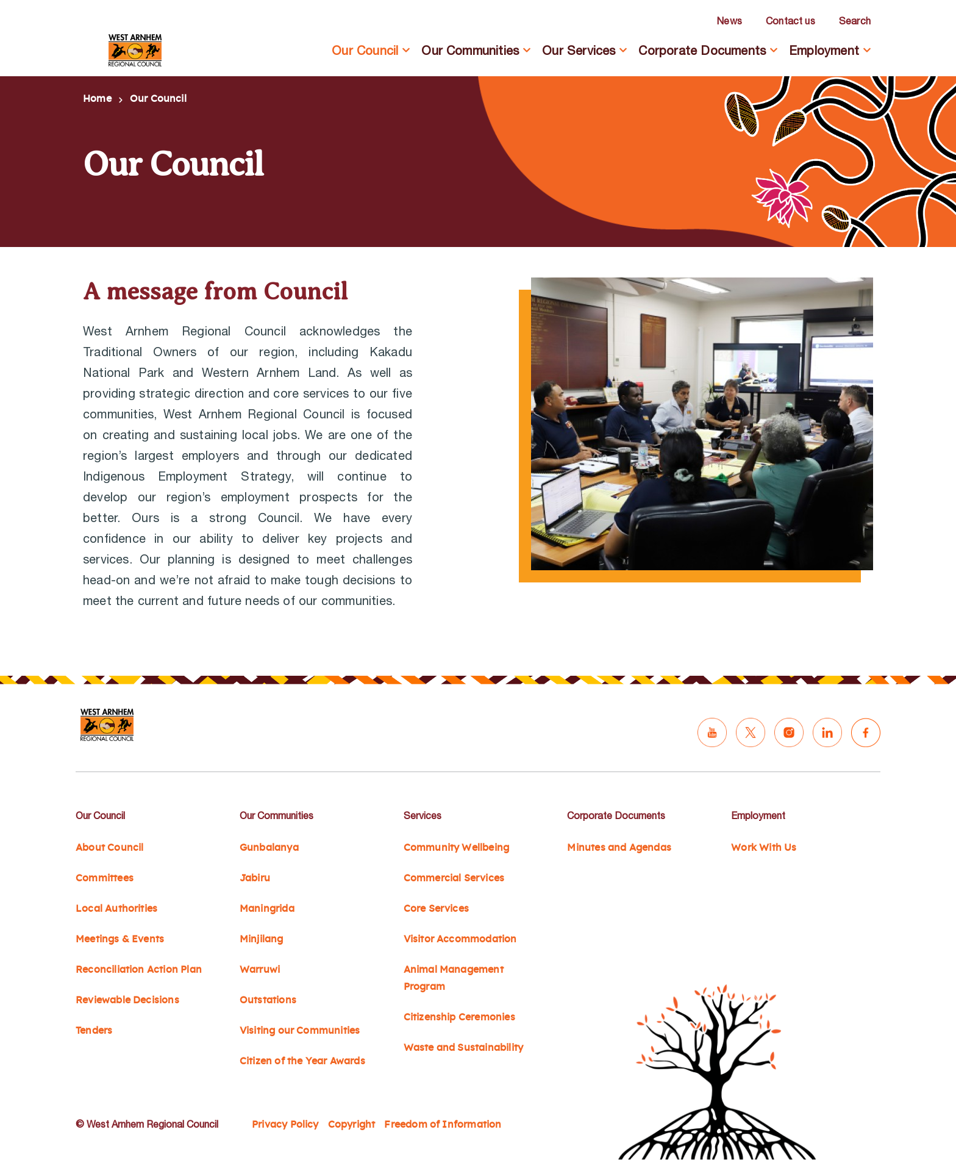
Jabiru (255, 878)
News (729, 20)
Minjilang (262, 939)
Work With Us (763, 848)
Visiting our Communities (300, 1031)
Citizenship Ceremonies (459, 1017)
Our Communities (470, 50)
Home (97, 99)
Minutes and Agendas (619, 848)
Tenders (94, 1031)
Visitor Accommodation (460, 939)
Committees (105, 878)
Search (855, 20)
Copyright (352, 1125)
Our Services (578, 50)
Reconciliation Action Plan (139, 970)
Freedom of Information (442, 1125)
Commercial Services (454, 878)
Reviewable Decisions (127, 1000)
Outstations (268, 1000)
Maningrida (267, 909)
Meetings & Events (120, 939)
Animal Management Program (454, 978)
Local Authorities (116, 909)
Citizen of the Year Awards (302, 1061)
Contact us (790, 20)
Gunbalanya (269, 848)
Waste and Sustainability (464, 1048)
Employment (824, 50)
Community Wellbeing (457, 848)
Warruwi (260, 970)
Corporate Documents (702, 50)
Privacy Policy (285, 1125)
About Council (109, 848)
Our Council (365, 50)
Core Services (436, 909)
